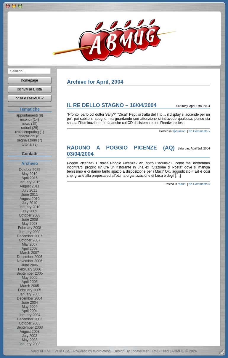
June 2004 (29, 302)
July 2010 (29, 203)
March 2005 (29, 286)
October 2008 (30, 215)
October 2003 (30, 323)
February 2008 (29, 228)
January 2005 (30, 294)
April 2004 (30, 311)
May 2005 (30, 278)
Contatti (30, 153)
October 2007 (30, 240)
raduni (182, 184)
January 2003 (30, 344)
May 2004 (30, 307)
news (26, 124)
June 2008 (29, 219)
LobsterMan (140, 351)
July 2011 (29, 190)
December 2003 (29, 319)
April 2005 (30, 282)
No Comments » (199, 131)
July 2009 (29, 211)
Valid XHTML (41, 351)
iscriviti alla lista (29, 89)
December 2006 (29, 257)
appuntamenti (27, 115)
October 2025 (30, 170)
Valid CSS (62, 351)
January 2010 (30, 207)
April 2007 (30, 248)
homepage (29, 80)
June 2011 (29, 194)
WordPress (101, 351)
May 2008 (30, 224)
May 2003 (30, 340)
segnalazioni (27, 140)
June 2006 (29, 265)
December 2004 (29, 298)
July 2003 (29, 336)
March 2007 (29, 253)
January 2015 (30, 182)
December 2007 (29, 236)
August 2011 (29, 186)
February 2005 (29, 290)
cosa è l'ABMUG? (30, 98)
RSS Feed (160, 351)
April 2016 (30, 178)
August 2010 (29, 199)
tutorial (27, 144)
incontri (26, 119)
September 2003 (30, 327)
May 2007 (30, 244)
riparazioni (179, 131)
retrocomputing (27, 132)
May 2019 (30, 174)
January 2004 (30, 315)
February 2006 (29, 269)
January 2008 (30, 232)
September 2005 (30, 273)
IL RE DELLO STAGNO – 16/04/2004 (111, 105)
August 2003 (29, 332)
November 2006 (29, 261)
